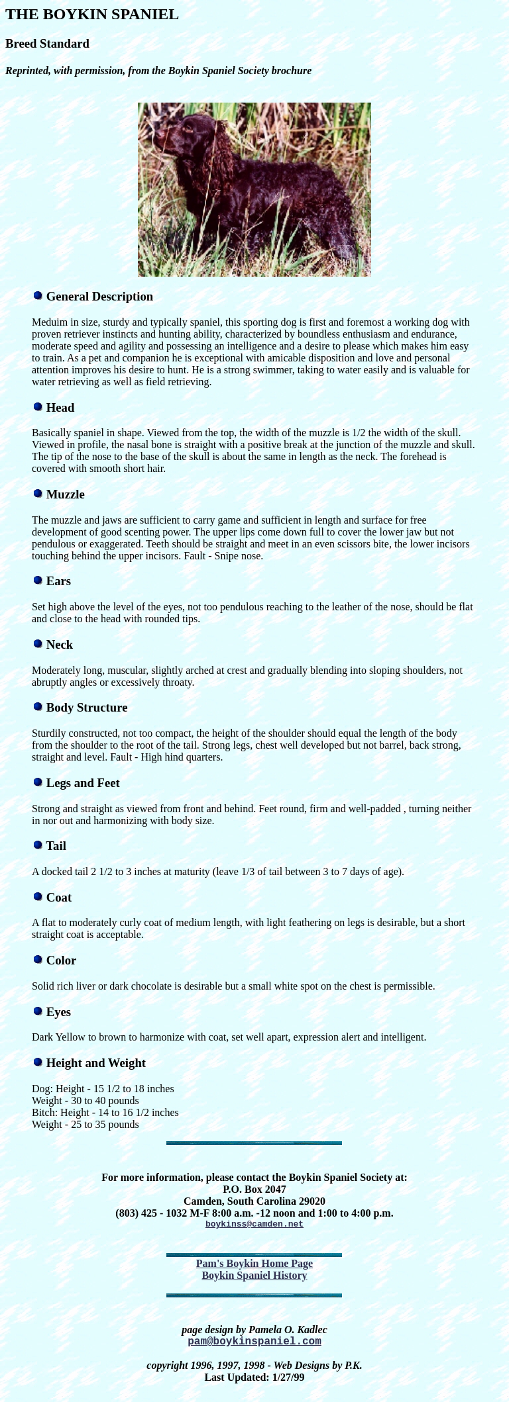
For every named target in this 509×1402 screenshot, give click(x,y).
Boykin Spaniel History (254, 1277)
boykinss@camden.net (254, 1225)
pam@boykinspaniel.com (254, 1345)
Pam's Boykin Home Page (254, 1265)
